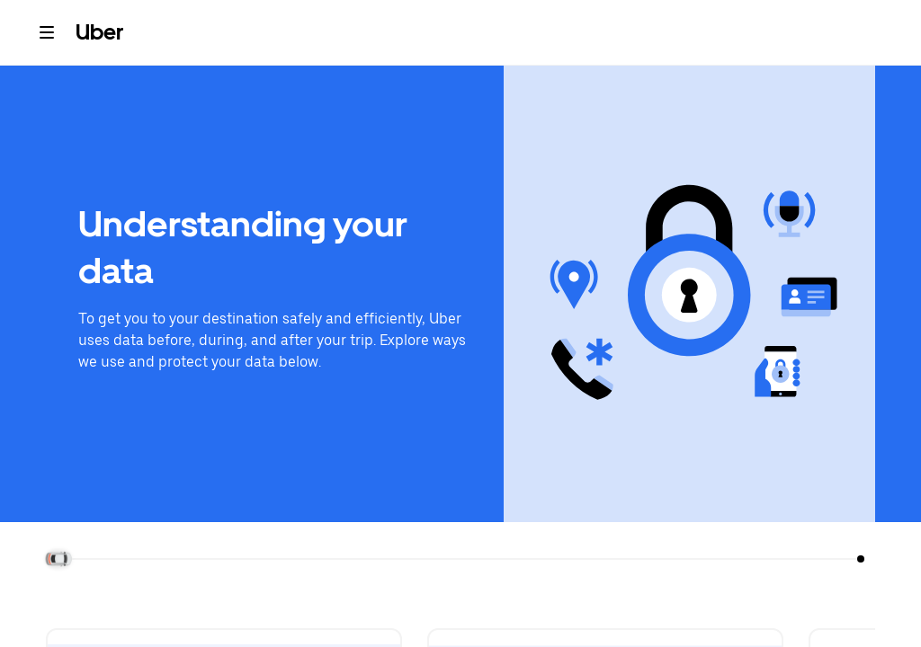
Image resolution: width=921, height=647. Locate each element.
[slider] (60, 559)
